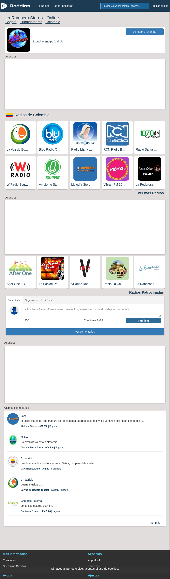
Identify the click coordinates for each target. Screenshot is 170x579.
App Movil (94, 560)
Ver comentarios (85, 331)
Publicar (143, 320)
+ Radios (44, 5)
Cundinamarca (31, 22)
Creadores (9, 560)
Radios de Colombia (32, 115)
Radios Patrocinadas (146, 292)
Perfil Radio (47, 300)
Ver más (155, 522)
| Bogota (39, 426)
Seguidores (31, 300)
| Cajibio (40, 511)
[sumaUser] (114, 320)
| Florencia (41, 468)
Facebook (94, 566)
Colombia (52, 22)
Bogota (11, 22)
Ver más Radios (151, 193)
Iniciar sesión (160, 5)
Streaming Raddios (14, 566)
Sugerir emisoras (63, 5)
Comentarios (14, 300)
